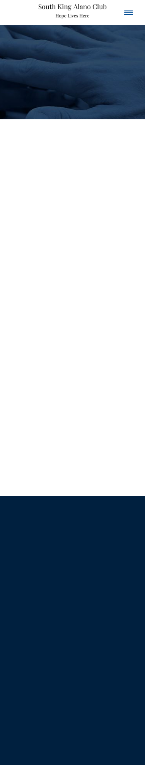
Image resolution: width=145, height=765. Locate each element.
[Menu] (128, 12)
